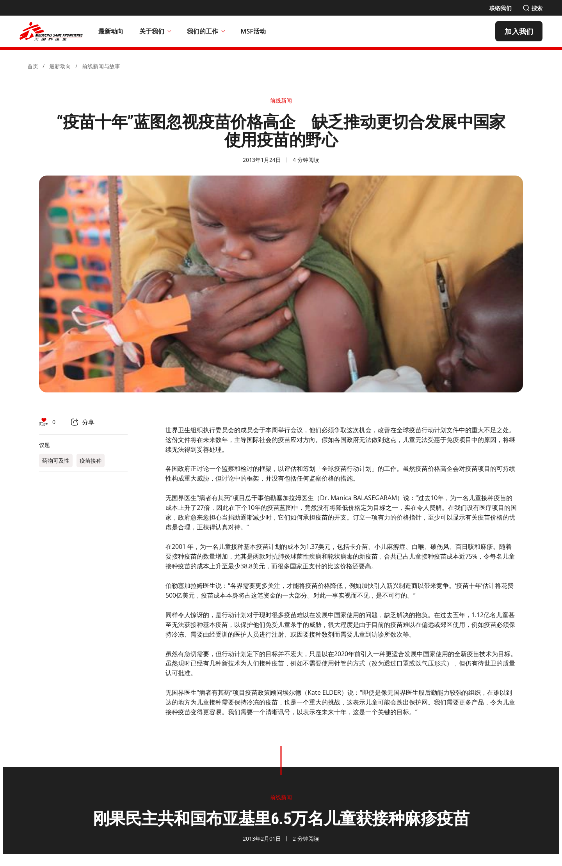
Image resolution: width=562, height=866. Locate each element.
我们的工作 (206, 31)
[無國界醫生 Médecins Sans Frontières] (51, 31)
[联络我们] (500, 8)
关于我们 (155, 31)
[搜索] (532, 8)
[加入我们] (518, 31)
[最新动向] (111, 31)
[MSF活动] (253, 31)
